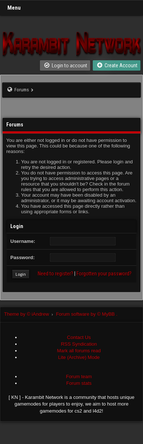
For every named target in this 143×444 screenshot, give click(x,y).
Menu (14, 7)
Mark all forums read (79, 350)
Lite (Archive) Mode (79, 357)
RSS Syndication (79, 344)
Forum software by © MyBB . (86, 314)
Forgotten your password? (104, 274)
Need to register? (55, 274)
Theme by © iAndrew (30, 314)
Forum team (79, 376)
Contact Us (79, 337)
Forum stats (79, 383)
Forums (21, 89)
